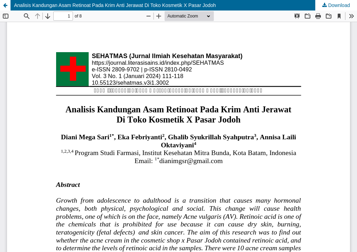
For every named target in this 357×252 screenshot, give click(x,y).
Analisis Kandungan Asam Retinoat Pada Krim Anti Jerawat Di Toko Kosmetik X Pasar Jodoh (115, 5)
